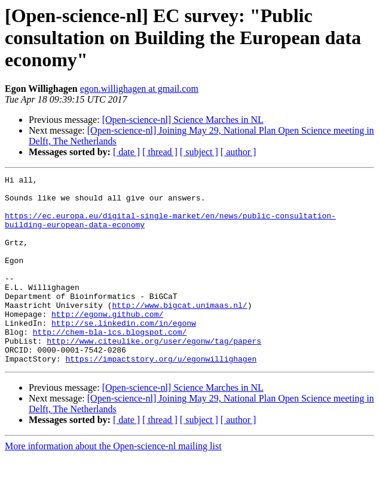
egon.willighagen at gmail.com (139, 89)
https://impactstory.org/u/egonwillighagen (160, 396)
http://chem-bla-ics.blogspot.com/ (110, 364)
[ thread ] (160, 152)
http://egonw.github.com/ (107, 342)
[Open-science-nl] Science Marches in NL (183, 120)
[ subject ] (199, 152)
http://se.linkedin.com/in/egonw (123, 353)
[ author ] (238, 152)
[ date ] (126, 152)
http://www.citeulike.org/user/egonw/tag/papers (154, 374)
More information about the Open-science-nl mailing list (113, 483)
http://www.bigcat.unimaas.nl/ (179, 331)
